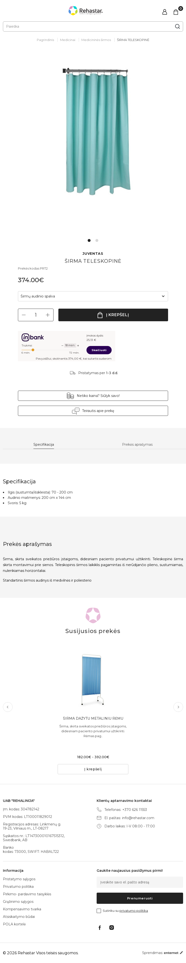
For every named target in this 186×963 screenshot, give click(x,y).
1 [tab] (89, 240)
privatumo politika (133, 911)
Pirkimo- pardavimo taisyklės (27, 894)
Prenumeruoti (140, 898)
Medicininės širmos (96, 40)
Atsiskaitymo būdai (19, 916)
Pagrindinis (45, 40)
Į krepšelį (117, 315)
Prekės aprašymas (137, 445)
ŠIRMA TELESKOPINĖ (133, 40)
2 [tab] (96, 240)
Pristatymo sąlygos (19, 879)
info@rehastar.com (138, 818)
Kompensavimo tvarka (22, 909)
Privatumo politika (18, 886)
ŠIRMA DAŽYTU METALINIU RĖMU (93, 718)
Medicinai (67, 40)
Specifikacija (43, 445)
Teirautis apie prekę (98, 411)
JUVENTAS (93, 254)
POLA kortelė (14, 924)
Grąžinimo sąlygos (18, 901)
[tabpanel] (93, 144)
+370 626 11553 (134, 810)
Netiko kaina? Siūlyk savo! (98, 396)
